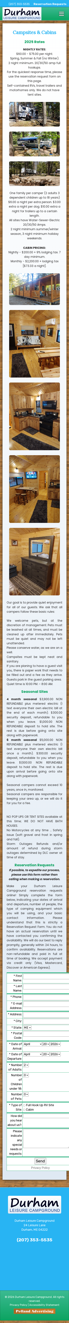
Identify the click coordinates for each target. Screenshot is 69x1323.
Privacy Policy (40, 1167)
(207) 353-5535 (19, 4)
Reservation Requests (50, 4)
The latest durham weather (34, 1284)
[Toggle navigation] (61, 14)
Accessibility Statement (44, 1305)
